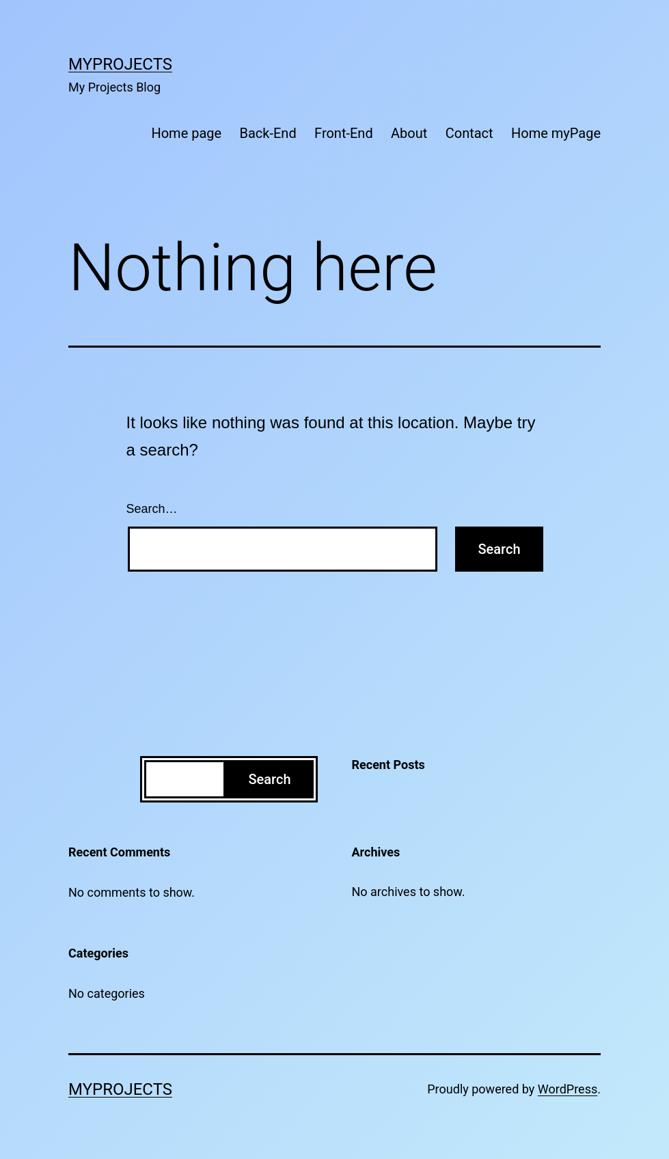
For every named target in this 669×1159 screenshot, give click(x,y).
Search (269, 779)
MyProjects (120, 64)
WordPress (567, 1089)
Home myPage (556, 133)
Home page (186, 133)
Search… (152, 509)
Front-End (343, 133)
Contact (469, 133)
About (409, 133)
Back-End (268, 133)
